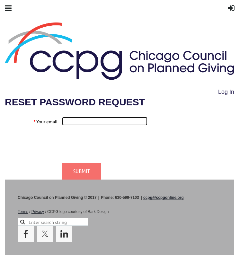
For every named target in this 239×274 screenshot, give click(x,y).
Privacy (37, 211)
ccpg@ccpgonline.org (163, 197)
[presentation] (111, 144)
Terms (23, 211)
